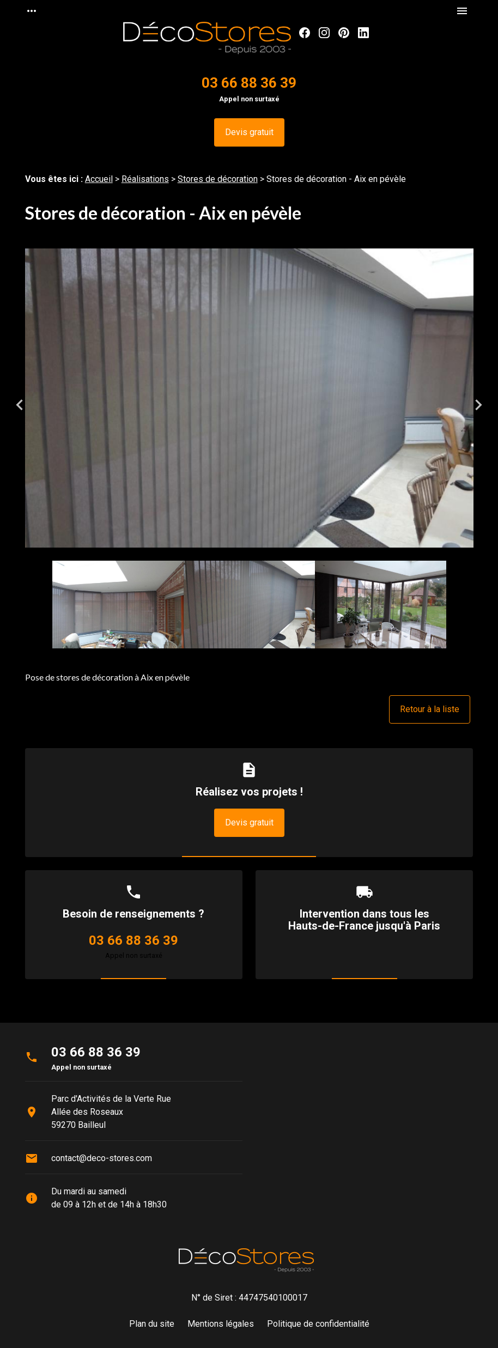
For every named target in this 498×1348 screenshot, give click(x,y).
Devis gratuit (249, 132)
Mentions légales (220, 1324)
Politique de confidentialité (318, 1324)
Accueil (99, 179)
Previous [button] (20, 405)
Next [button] (478, 405)
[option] (249, 404)
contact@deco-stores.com (101, 1158)
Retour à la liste (429, 709)
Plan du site (151, 1324)
